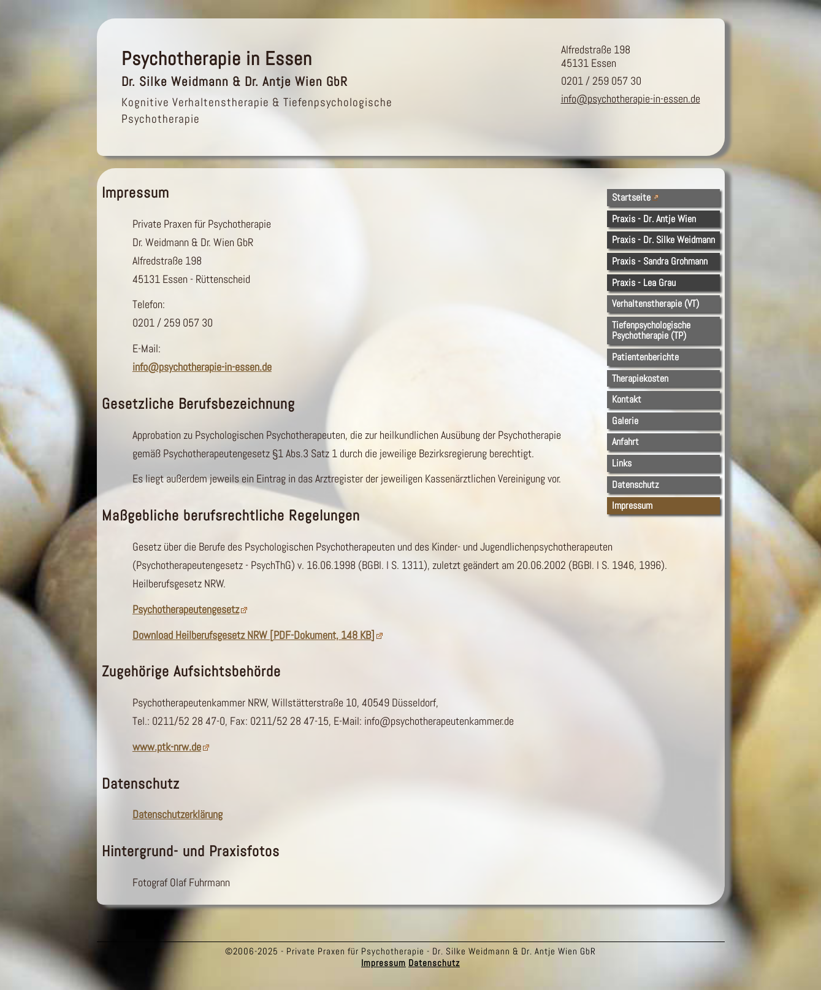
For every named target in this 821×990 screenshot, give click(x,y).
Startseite (631, 197)
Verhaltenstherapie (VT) (655, 303)
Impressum (632, 505)
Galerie (625, 420)
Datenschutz (635, 484)
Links (622, 463)
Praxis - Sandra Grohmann (660, 261)
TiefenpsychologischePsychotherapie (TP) (651, 330)
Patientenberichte (645, 356)
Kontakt (626, 399)
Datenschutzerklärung (177, 814)
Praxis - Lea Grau (644, 282)
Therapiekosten (640, 378)
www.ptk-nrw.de (166, 747)
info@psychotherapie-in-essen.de (630, 99)
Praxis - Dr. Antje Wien (654, 218)
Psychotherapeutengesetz (185, 609)
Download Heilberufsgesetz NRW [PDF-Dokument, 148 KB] (253, 635)
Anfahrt (625, 441)
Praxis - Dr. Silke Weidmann (663, 239)
